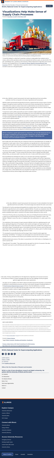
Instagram (8, 354)
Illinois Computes (27, 127)
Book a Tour (5, 381)
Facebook (11, 354)
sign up (17, 335)
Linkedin (14, 354)
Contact (4, 388)
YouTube (5, 354)
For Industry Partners (7, 379)
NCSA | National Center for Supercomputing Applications (22, 7)
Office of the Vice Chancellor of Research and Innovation (15, 5)
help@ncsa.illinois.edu (10, 363)
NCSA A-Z (4, 385)
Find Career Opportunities (8, 383)
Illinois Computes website (11, 335)
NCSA (19, 116)
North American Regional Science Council (13, 286)
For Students (5, 374)
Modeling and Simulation (20, 340)
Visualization (30, 340)
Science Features (11, 338)
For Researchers (5, 376)
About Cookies (7, 454)
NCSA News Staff (22, 17)
